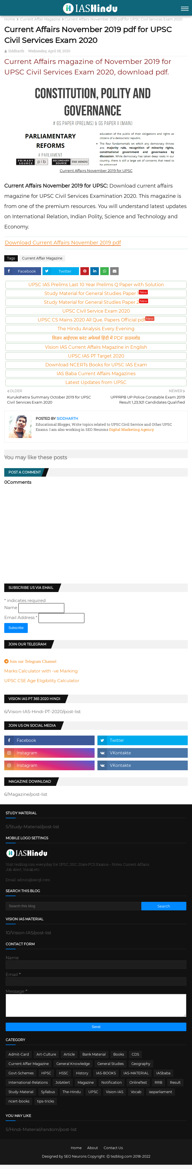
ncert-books (18, 1105)
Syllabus (48, 1096)
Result (175, 1087)
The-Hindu (72, 1096)
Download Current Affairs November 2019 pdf (63, 243)
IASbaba (163, 1077)
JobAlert (63, 1087)
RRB (158, 1087)
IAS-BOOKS (106, 1077)
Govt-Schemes (21, 1077)
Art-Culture (46, 1058)
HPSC (46, 1077)
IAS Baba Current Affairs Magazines (96, 373)
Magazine (86, 1087)
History (82, 1077)
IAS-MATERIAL (136, 1077)
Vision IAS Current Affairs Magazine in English (96, 347)
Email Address (21, 617)
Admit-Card (18, 1058)
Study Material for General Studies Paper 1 (96, 293)
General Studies (110, 1068)
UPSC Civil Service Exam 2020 (96, 311)
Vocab (136, 1096)
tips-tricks (45, 1105)
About (92, 1152)
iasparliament (160, 1096)
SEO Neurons (75, 1160)
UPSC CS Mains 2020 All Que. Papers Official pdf (96, 320)
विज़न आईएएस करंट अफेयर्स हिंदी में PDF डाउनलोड (96, 338)
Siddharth (16, 51)
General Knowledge (73, 1068)
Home (9, 19)
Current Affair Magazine (40, 19)
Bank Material (94, 1058)
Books (118, 1058)
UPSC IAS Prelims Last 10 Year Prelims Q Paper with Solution (96, 284)
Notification (111, 1087)
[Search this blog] (73, 906)
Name (11, 607)
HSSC (63, 1077)
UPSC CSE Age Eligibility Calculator (41, 680)
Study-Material (20, 1096)
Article (69, 1058)
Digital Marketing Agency (131, 429)
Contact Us (113, 1152)
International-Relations (28, 1087)
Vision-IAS (114, 1096)
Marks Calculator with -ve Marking (41, 671)
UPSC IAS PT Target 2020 (96, 356)
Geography (140, 1068)
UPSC (93, 1096)
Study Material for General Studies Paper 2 (96, 302)
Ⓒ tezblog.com (119, 1160)
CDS (135, 1058)
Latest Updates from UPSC (96, 382)
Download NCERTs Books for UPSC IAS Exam (96, 364)
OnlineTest (138, 1087)
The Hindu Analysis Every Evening (96, 328)
